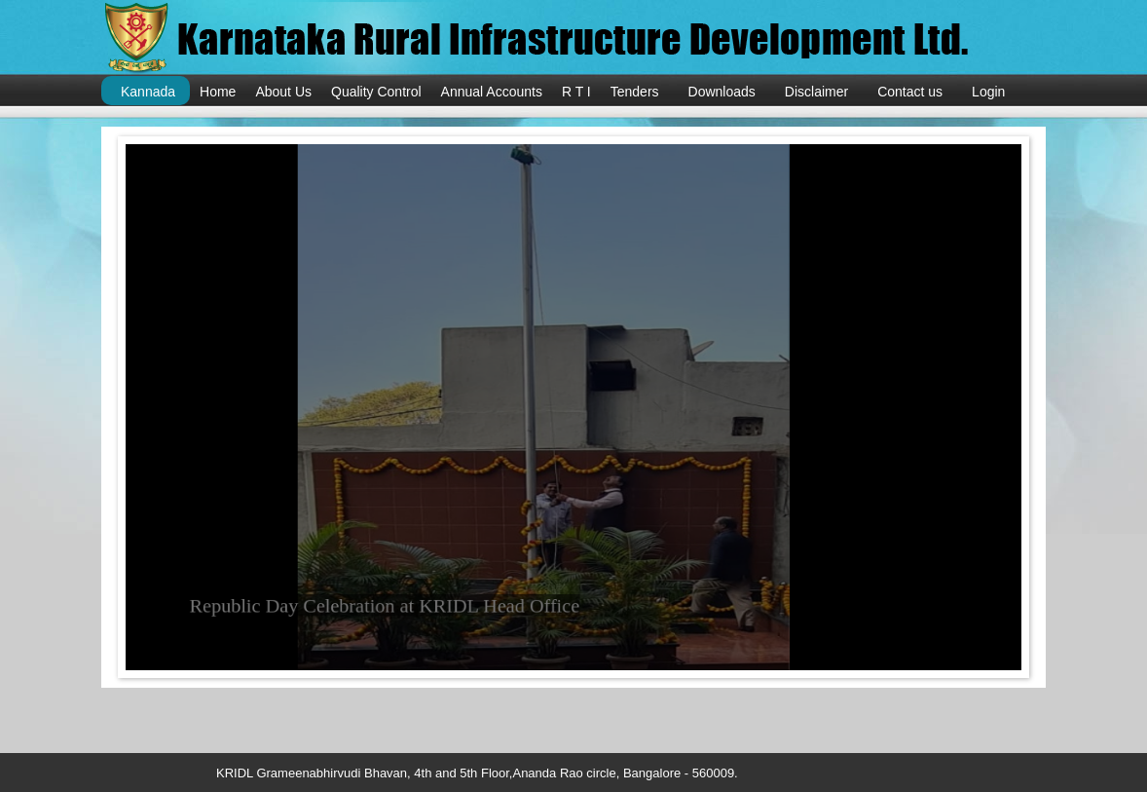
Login (988, 91)
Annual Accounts (491, 91)
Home (218, 91)
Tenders (634, 91)
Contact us (910, 91)
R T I (576, 91)
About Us (283, 91)
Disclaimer (816, 91)
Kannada (148, 91)
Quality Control (376, 91)
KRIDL (563, 39)
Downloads (722, 91)
